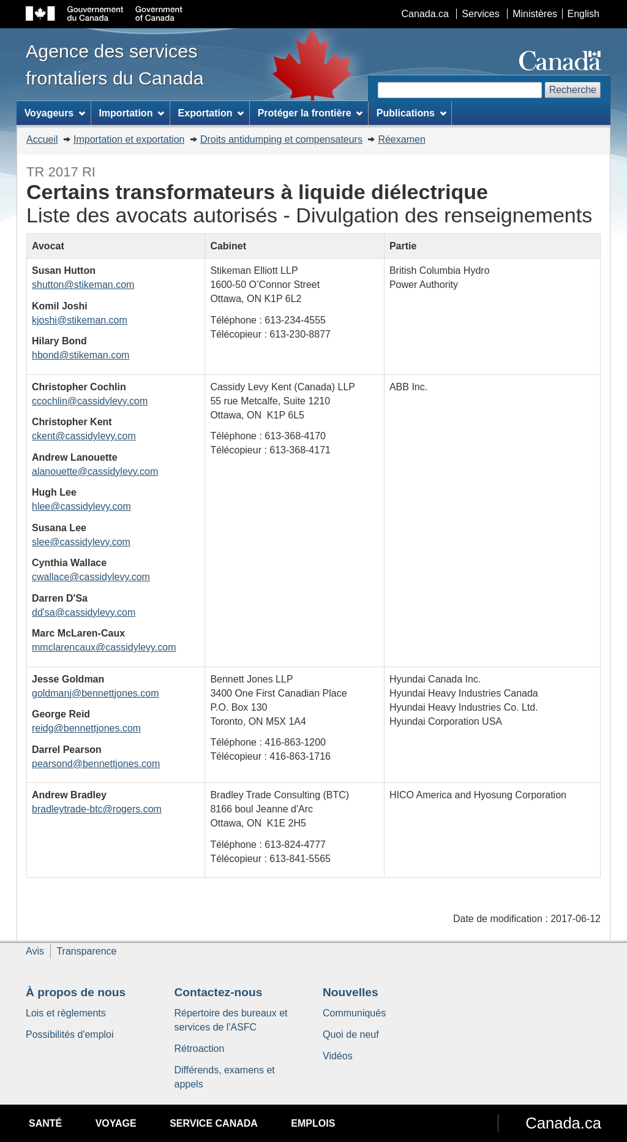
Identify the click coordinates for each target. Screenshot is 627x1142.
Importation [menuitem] (131, 113)
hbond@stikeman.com (80, 355)
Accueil (42, 139)
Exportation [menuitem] (211, 113)
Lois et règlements (66, 1013)
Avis (35, 951)
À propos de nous (76, 992)
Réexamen (401, 139)
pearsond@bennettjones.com (96, 763)
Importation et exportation (128, 139)
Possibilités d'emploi (70, 1034)
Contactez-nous (219, 992)
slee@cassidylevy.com (81, 542)
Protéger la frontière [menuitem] (310, 113)
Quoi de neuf (351, 1034)
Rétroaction (200, 1048)
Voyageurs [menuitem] (54, 113)
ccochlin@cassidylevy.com (90, 401)
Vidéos (338, 1056)
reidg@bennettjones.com (86, 728)
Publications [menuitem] (411, 113)
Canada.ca (425, 14)
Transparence (86, 951)
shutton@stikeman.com (83, 284)
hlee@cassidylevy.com (81, 506)
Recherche (572, 90)
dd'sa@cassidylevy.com (83, 612)
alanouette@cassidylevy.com (95, 471)
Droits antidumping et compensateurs (281, 139)
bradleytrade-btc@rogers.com (97, 809)
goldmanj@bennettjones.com (95, 693)
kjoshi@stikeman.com (79, 320)
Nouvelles (350, 992)
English (583, 14)
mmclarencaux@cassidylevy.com (104, 647)
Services (480, 14)
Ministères (534, 14)
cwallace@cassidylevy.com (91, 577)
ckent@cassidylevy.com (84, 436)
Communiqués (354, 1013)
